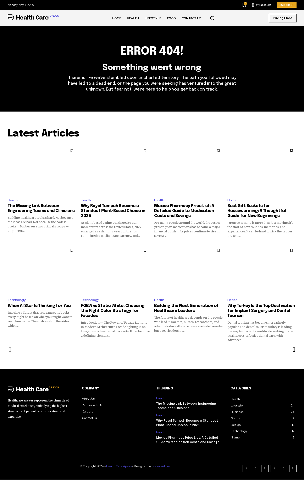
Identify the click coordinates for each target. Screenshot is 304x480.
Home (232, 200)
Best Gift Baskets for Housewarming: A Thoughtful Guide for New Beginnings (256, 211)
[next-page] (294, 350)
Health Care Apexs (119, 466)
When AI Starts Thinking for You (39, 306)
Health (13, 200)
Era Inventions (161, 466)
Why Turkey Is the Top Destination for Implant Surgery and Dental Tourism (261, 311)
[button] (212, 18)
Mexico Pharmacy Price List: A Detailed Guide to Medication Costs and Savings (184, 211)
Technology (17, 300)
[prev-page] (10, 350)
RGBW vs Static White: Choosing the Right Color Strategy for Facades (112, 311)
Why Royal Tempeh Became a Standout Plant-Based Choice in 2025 (113, 211)
